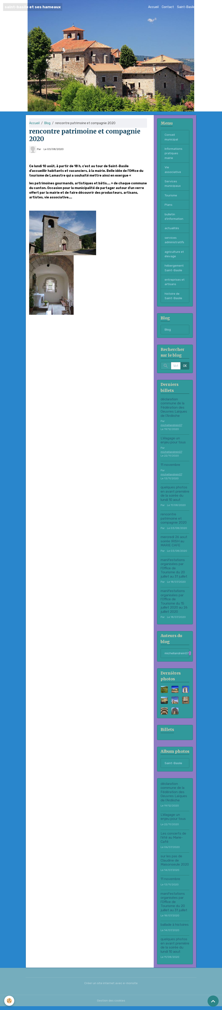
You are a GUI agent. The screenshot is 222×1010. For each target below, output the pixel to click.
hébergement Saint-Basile (174, 270)
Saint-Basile (186, 7)
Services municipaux (173, 184)
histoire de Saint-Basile (173, 299)
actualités (172, 230)
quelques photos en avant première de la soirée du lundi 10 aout (175, 497)
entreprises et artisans (175, 284)
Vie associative (173, 170)
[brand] (32, 7)
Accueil (153, 7)
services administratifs (175, 242)
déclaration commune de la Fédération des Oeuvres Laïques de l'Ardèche (174, 411)
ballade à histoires (175, 928)
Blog (201, 7)
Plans (168, 206)
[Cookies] (9, 1001)
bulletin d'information (174, 218)
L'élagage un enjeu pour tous (173, 444)
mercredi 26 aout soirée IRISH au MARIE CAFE (174, 545)
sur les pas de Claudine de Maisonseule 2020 (175, 864)
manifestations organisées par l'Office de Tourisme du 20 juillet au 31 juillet (174, 571)
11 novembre (170, 468)
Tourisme (171, 196)
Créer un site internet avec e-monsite (111, 987)
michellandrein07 (171, 428)
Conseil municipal (171, 137)
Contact (168, 7)
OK (185, 369)
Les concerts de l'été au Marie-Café (173, 841)
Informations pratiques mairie (174, 153)
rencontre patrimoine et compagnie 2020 (174, 522)
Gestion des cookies (111, 1004)
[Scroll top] (213, 1001)
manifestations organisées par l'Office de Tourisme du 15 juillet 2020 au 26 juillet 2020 (174, 604)
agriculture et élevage (174, 256)
